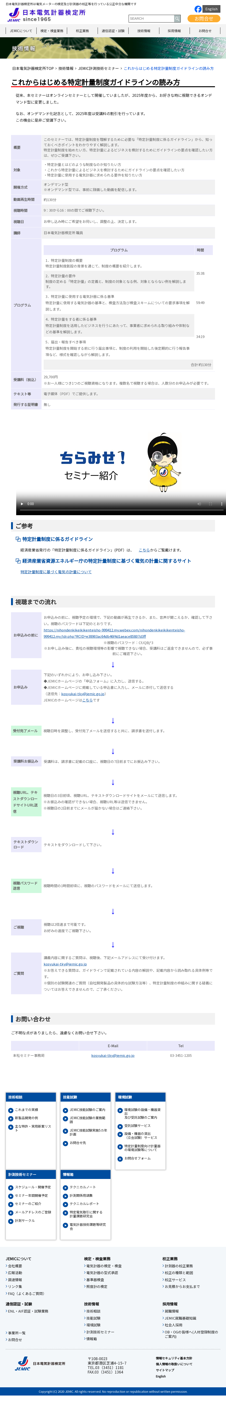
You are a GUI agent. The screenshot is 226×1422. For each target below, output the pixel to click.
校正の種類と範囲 (179, 1272)
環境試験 (93, 1325)
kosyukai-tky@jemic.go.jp (82, 693)
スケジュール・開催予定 (33, 1187)
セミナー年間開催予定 (31, 1195)
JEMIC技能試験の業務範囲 (87, 1120)
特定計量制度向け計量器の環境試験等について (142, 1148)
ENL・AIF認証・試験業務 (28, 1311)
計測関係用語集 (81, 1195)
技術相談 (93, 1311)
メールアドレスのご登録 (33, 1212)
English (211, 8)
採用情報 (174, 30)
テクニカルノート (83, 1187)
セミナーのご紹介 (28, 1204)
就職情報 (172, 1311)
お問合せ (204, 18)
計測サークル (25, 1221)
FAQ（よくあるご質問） (27, 1293)
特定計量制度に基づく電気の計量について (56, 571)
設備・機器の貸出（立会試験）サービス (140, 1136)
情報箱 (91, 1338)
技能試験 (93, 1318)
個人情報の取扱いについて (174, 1364)
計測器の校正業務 (179, 1266)
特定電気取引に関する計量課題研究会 (86, 1214)
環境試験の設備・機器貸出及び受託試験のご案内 (142, 1113)
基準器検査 (95, 1279)
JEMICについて (21, 30)
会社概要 (15, 1266)
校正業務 (82, 30)
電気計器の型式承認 (102, 1272)
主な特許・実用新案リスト (33, 1128)
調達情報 (15, 1279)
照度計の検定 (96, 1286)
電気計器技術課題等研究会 (88, 1227)
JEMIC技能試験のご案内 (87, 1110)
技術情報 (143, 30)
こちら (144, 550)
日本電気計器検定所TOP (33, 68)
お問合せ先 (78, 1143)
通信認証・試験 (113, 30)
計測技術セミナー (100, 1332)
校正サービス (175, 1279)
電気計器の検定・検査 (104, 1266)
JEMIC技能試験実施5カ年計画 (88, 1132)
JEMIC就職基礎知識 (180, 1318)
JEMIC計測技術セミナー (98, 68)
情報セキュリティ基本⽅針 (174, 1358)
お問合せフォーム (137, 1158)
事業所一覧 (17, 1333)
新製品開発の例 (26, 1118)
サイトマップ (165, 1370)
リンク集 (15, 1286)
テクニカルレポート (84, 1204)
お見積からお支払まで (182, 1286)
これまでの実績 (26, 1110)
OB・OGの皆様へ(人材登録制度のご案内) (191, 1334)
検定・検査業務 (51, 30)
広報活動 (15, 1272)
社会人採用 (173, 1325)
